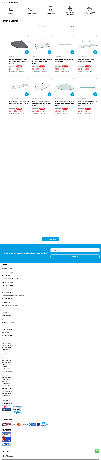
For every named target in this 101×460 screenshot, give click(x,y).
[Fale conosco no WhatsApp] (97, 451)
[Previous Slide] (3, 11)
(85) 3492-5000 (7, 391)
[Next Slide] (97, 11)
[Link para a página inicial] (5, 2)
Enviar (75, 256)
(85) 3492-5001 (6, 360)
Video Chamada (7, 343)
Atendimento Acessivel (9, 345)
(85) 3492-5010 (6, 375)
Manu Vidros (13, 2)
